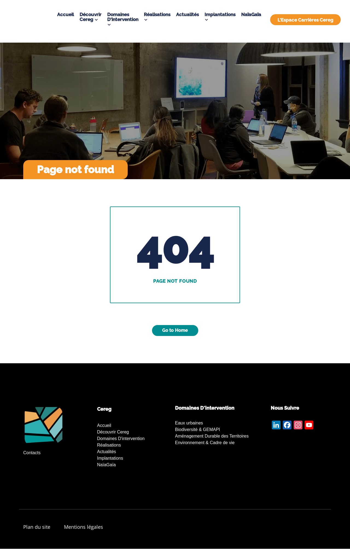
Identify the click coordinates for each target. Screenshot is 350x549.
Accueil (65, 14)
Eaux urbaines (189, 423)
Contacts (31, 452)
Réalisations (109, 445)
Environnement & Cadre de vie (205, 442)
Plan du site (36, 527)
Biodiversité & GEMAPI (197, 429)
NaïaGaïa (251, 14)
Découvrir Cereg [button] (90, 17)
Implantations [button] (220, 14)
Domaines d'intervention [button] (122, 17)
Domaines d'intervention (121, 438)
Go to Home (175, 330)
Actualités (187, 14)
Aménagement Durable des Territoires (212, 436)
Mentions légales (83, 527)
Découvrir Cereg (113, 432)
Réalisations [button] (157, 14)
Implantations (110, 458)
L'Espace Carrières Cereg (305, 20)
